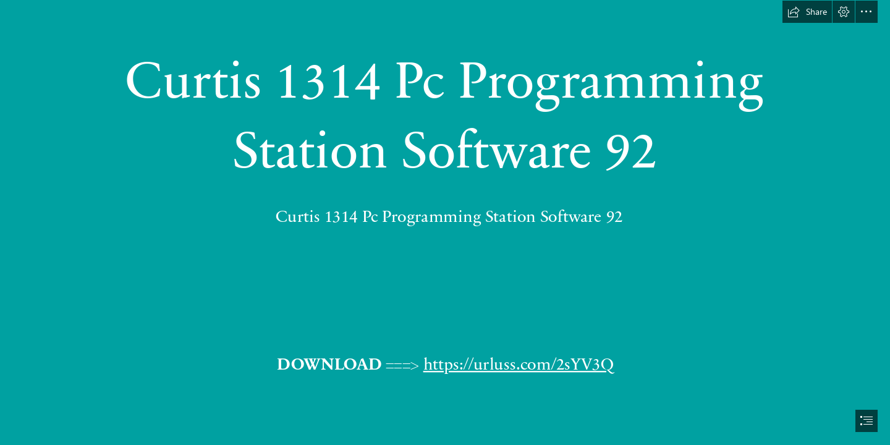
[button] (807, 12)
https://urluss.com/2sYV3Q (518, 362)
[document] (445, 222)
